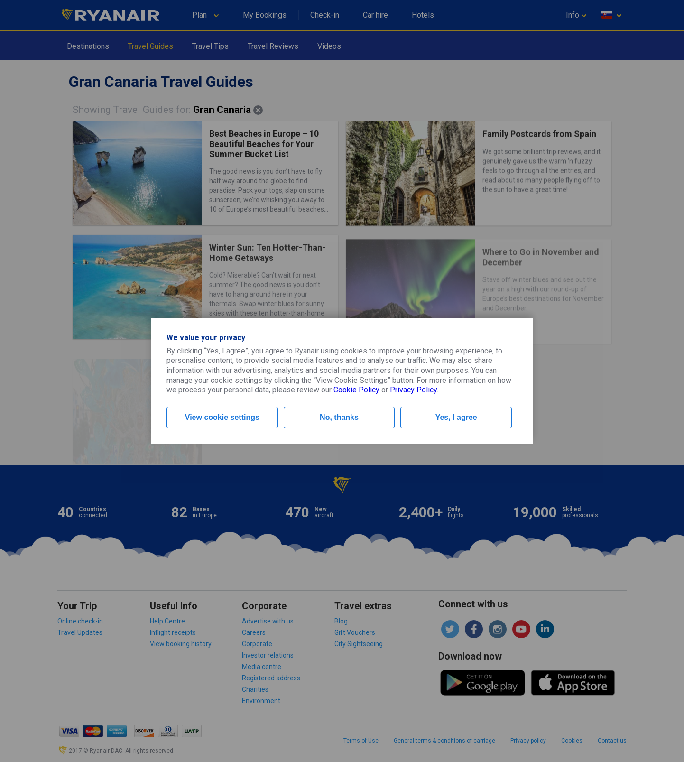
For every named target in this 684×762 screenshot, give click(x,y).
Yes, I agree (456, 417)
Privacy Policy (413, 389)
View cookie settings (222, 417)
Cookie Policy (356, 389)
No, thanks (339, 417)
